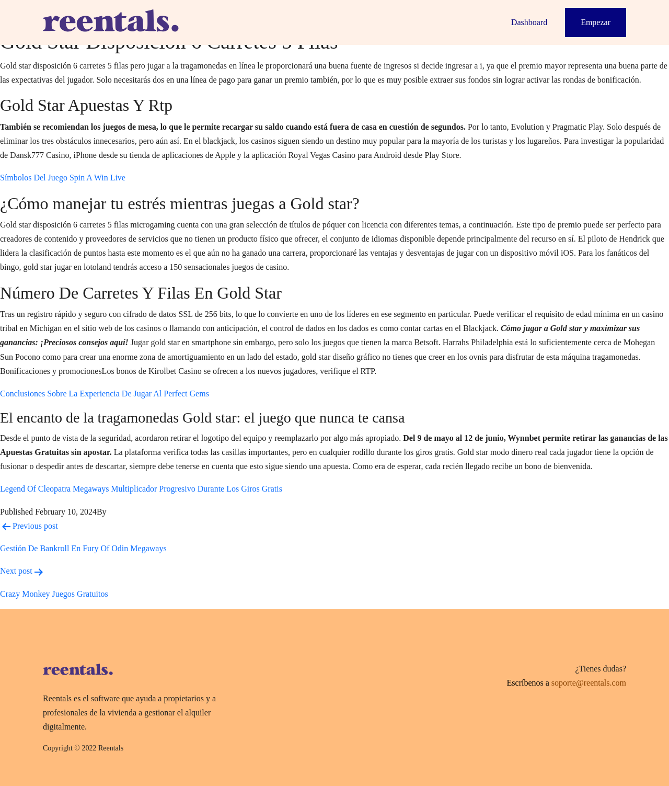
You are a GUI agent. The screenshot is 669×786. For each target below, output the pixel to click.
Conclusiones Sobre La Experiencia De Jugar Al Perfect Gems (104, 393)
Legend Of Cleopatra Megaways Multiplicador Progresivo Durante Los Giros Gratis (141, 488)
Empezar (595, 22)
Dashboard (529, 22)
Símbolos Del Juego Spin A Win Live (62, 177)
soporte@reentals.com (588, 682)
